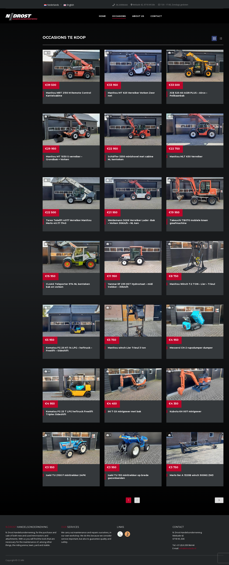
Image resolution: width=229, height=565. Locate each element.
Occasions (119, 16)
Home (102, 16)
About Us (138, 16)
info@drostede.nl (187, 548)
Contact (156, 16)
